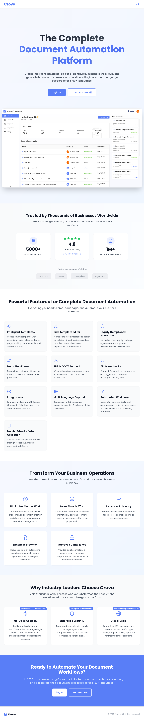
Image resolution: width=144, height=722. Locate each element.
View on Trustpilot (72, 254)
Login (137, 4)
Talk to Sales (80, 692)
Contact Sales (82, 92)
